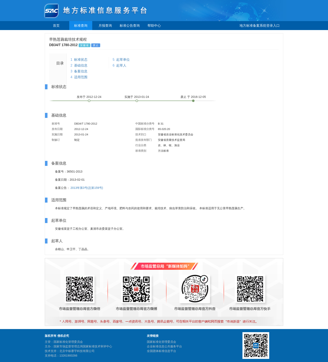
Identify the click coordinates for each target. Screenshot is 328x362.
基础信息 (80, 65)
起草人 (121, 65)
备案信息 (80, 71)
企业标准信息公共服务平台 (164, 346)
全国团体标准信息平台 (161, 351)
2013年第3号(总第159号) (86, 187)
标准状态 (80, 59)
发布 (89, 96)
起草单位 (123, 59)
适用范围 (80, 77)
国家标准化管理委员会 (161, 341)
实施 (136, 96)
